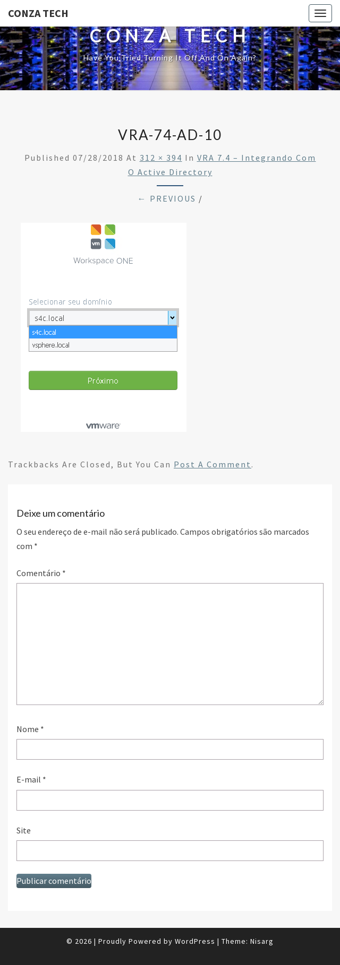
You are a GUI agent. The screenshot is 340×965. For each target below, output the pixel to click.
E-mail (31, 779)
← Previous (167, 198)
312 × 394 (161, 157)
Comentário (41, 573)
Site (23, 830)
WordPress (195, 941)
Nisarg (262, 941)
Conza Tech (38, 13)
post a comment (212, 464)
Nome (30, 729)
